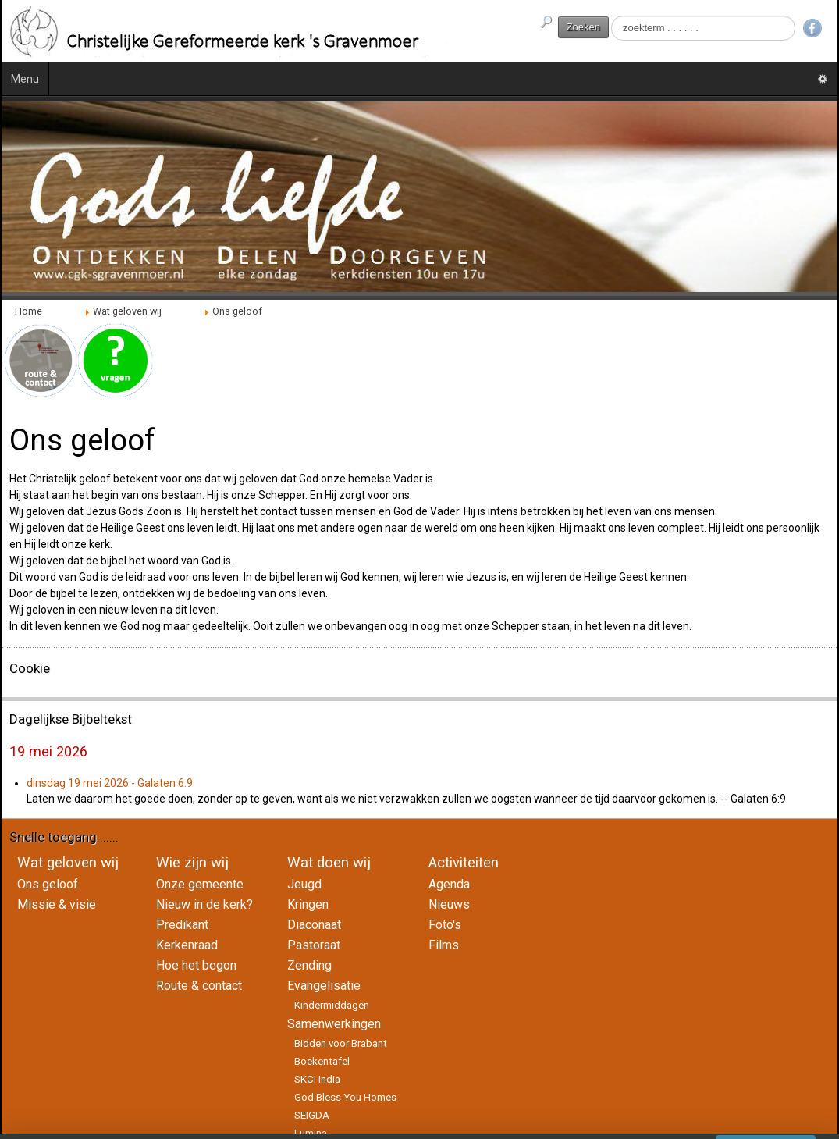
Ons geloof (47, 884)
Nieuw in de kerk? (204, 904)
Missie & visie (56, 904)
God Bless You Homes (345, 1097)
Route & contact (199, 985)
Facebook (812, 28)
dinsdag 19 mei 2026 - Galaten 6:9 (110, 783)
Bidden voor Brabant (340, 1043)
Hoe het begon (196, 965)
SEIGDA (311, 1115)
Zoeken (583, 27)
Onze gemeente (200, 884)
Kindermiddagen (331, 1005)
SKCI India (317, 1079)
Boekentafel (322, 1061)
